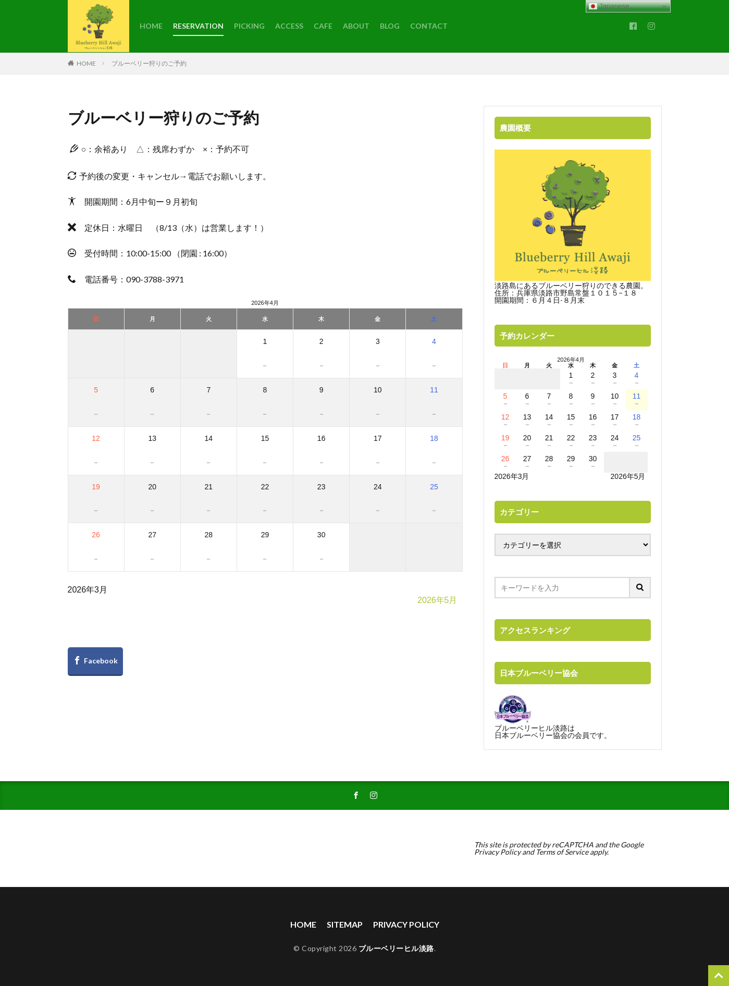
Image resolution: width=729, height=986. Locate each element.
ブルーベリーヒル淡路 (396, 948)
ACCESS (289, 25)
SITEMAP (345, 924)
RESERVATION (198, 25)
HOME (151, 25)
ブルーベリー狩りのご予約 (149, 63)
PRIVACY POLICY (406, 924)
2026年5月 (437, 600)
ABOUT (356, 25)
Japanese (609, 6)
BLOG (390, 25)
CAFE (323, 25)
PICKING (249, 25)
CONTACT (429, 25)
